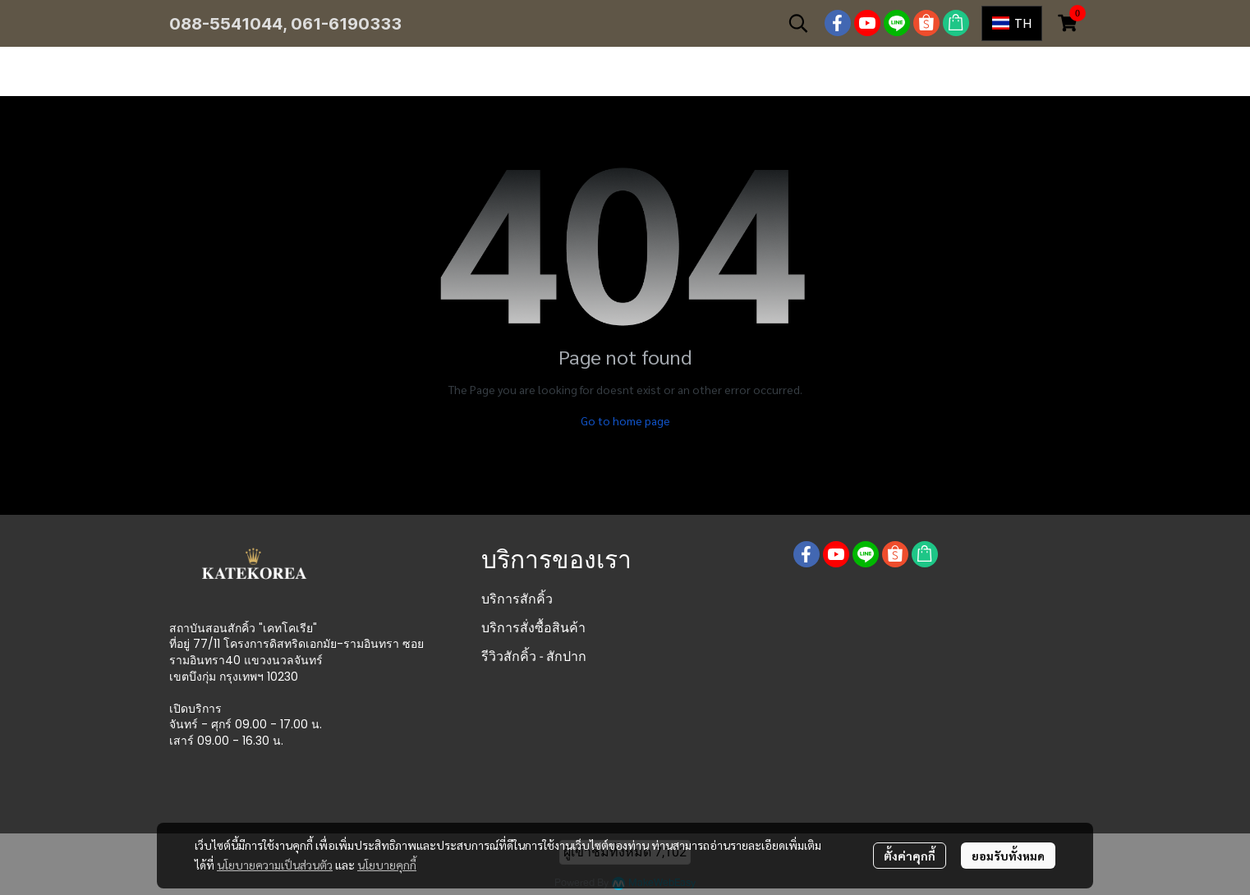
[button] (798, 23)
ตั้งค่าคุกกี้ (909, 855)
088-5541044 (226, 24)
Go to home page (625, 420)
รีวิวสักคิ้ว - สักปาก (533, 656)
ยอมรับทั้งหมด (1008, 855)
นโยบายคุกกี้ (386, 864)
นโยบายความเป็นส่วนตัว (275, 864)
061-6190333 (346, 24)
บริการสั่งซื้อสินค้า (533, 628)
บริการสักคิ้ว (517, 599)
